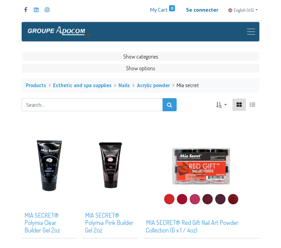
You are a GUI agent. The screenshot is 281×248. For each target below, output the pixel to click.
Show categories (140, 56)
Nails (124, 85)
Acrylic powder (153, 85)
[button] (221, 105)
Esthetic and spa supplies (82, 85)
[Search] (170, 104)
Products (36, 85)
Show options (140, 68)
